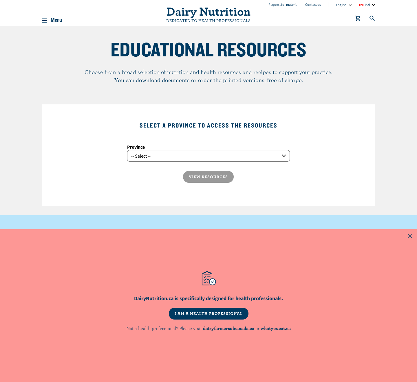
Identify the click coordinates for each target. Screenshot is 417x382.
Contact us (313, 4)
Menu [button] (56, 18)
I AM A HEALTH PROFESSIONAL (209, 313)
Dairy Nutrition (208, 11)
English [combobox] (341, 5)
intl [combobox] (367, 5)
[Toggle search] (372, 19)
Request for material (283, 4)
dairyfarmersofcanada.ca (228, 328)
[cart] (358, 19)
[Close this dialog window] (410, 236)
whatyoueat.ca (276, 328)
